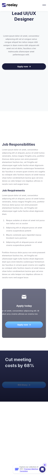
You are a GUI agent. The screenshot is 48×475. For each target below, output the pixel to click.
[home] (11, 5)
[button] (44, 5)
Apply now (24, 66)
